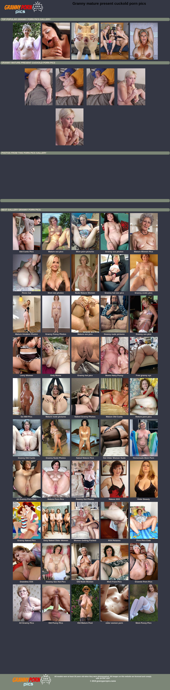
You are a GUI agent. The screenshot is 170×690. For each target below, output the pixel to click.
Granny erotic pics (144, 292)
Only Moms (56, 374)
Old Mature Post (85, 622)
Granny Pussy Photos (56, 333)
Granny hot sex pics (114, 292)
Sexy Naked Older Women (56, 539)
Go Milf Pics (27, 416)
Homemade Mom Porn (144, 457)
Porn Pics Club (144, 539)
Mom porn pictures (85, 250)
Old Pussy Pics (56, 622)
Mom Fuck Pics (114, 581)
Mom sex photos (56, 292)
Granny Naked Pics (27, 539)
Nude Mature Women (85, 292)
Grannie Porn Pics (144, 581)
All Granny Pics (27, 622)
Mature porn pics (144, 416)
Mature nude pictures (56, 416)
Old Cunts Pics (27, 250)
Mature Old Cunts (114, 416)
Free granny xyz (144, 374)
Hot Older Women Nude (114, 457)
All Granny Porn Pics (27, 498)
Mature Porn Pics (56, 498)
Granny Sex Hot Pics (56, 581)
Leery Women (27, 374)
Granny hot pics (85, 374)
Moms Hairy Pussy (114, 374)
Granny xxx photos (114, 250)
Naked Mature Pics (85, 457)
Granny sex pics (144, 333)
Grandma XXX (27, 581)
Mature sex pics (56, 250)
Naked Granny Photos (85, 416)
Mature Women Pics (144, 250)
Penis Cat (27, 292)
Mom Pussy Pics (144, 622)
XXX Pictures (114, 539)
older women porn (114, 622)
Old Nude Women (85, 581)
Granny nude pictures (114, 333)
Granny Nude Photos (56, 457)
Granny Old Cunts (27, 457)
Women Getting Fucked (85, 539)
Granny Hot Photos (85, 498)
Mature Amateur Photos (27, 333)
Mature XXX (114, 498)
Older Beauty (144, 498)
